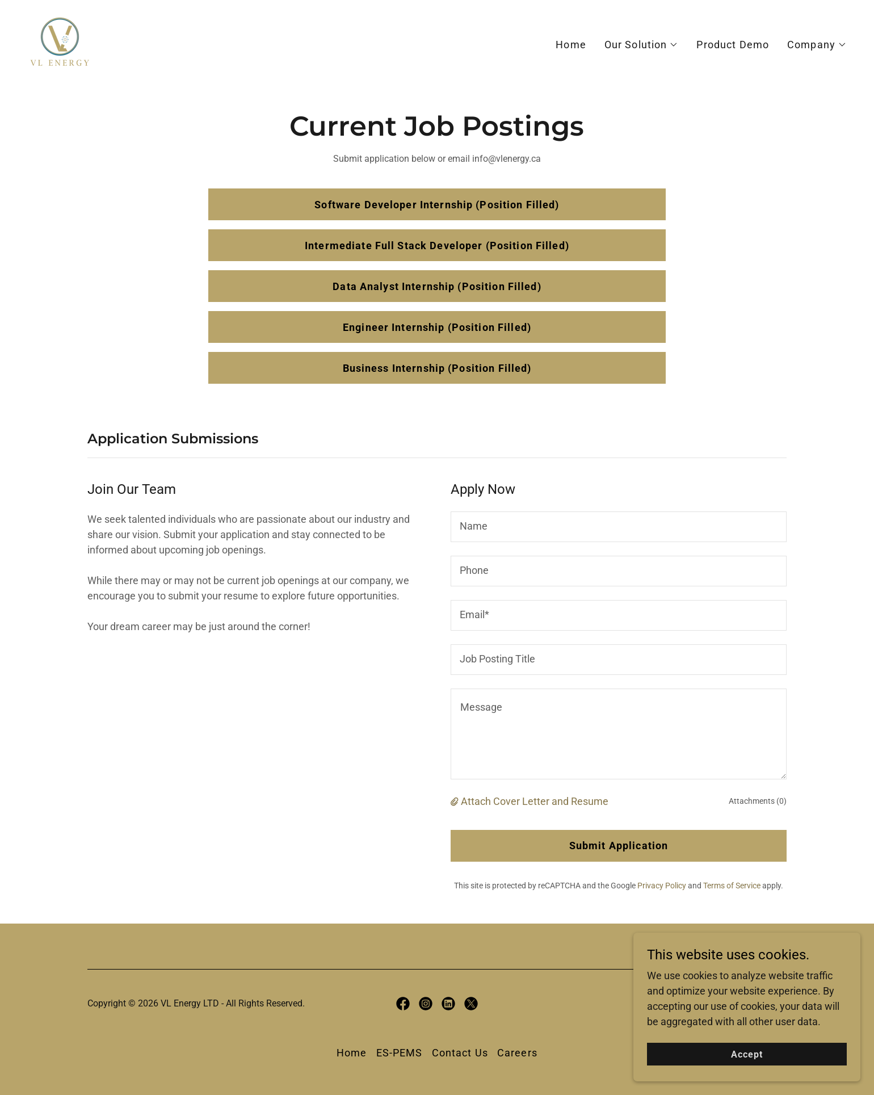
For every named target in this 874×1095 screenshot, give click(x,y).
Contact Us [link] (460, 1053)
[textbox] (619, 526)
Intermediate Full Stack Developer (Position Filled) (437, 245)
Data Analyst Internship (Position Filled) (437, 286)
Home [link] (571, 45)
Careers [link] (517, 1053)
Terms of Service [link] (731, 885)
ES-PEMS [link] (399, 1053)
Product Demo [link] (732, 45)
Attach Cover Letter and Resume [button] (534, 801)
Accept (747, 1054)
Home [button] (352, 1053)
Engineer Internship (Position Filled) (437, 327)
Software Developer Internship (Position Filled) (436, 205)
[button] (641, 45)
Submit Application (618, 845)
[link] (60, 42)
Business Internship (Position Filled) (437, 368)
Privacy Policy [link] (661, 885)
